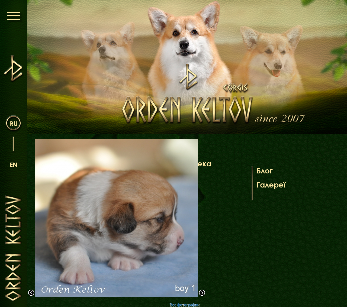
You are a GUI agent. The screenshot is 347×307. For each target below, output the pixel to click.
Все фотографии (184, 304)
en (13, 165)
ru (14, 123)
